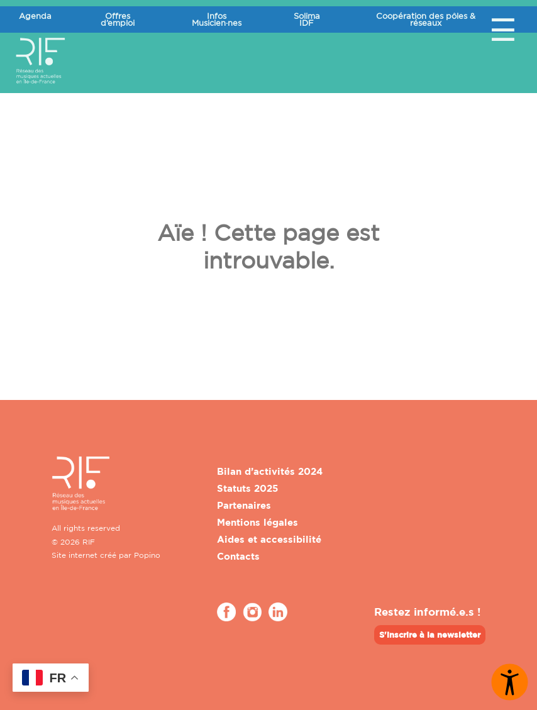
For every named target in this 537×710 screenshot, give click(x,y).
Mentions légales (257, 522)
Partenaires (244, 505)
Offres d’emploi (118, 19)
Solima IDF (307, 19)
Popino (147, 555)
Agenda (35, 15)
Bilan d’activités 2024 (270, 471)
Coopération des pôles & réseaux (425, 19)
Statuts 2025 (247, 488)
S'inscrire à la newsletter (429, 634)
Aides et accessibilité (269, 539)
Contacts (238, 556)
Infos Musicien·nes (216, 19)
